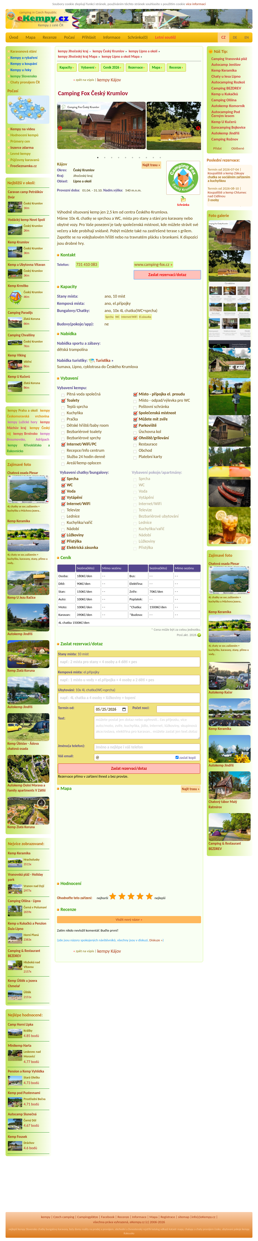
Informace (111, 37)
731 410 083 (86, 264)
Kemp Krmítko (18, 286)
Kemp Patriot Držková (229, 185)
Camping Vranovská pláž (229, 59)
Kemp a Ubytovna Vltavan (26, 265)
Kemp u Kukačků (224, 94)
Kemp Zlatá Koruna (21, 670)
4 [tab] (118, 158)
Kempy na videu (22, 129)
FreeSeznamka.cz (23, 166)
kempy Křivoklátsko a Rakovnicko (28, 448)
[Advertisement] (28, 1184)
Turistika (103, 360)
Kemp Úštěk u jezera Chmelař (22, 983)
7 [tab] (139, 158)
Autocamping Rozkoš (228, 82)
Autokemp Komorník (228, 105)
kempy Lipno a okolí (143, 51)
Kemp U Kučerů (19, 377)
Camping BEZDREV (226, 88)
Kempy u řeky (20, 70)
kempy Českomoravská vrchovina (28, 413)
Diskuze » (156, 940)
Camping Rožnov (224, 139)
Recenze (50, 37)
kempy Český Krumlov (108, 51)
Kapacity (66, 67)
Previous (60, 128)
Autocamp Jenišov (226, 64)
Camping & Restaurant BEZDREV (24, 953)
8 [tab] (146, 158)
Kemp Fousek (17, 1137)
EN (247, 37)
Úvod (13, 37)
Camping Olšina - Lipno (24, 901)
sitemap (183, 1217)
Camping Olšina (223, 100)
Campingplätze (87, 1217)
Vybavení (87, 67)
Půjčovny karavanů (24, 160)
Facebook (107, 1217)
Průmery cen (20, 141)
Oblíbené (237, 148)
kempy (45, 1217)
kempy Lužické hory (22, 422)
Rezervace (135, 67)
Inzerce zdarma (22, 147)
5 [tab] (125, 158)
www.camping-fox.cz (151, 264)
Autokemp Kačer (221, 692)
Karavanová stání (23, 51)
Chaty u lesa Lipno (226, 76)
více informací (196, 4)
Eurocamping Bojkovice (228, 127)
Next (198, 128)
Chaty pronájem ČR (25, 82)
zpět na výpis (85, 80)
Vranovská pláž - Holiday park (25, 877)
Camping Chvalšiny (21, 335)
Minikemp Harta (19, 1046)
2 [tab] (104, 158)
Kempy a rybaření (24, 57)
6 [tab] (132, 158)
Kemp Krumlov (18, 242)
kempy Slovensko (23, 76)
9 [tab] (153, 158)
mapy (180, 1229)
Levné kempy (20, 153)
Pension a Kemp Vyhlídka (26, 1071)
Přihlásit (89, 37)
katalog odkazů (159, 1229)
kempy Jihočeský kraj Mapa (77, 56)
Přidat (217, 148)
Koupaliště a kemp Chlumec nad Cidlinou (227, 169)
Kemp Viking (17, 355)
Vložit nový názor (129, 920)
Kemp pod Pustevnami (24, 1093)
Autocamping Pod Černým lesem (225, 113)
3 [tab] (111, 158)
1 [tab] (97, 158)
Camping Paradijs (20, 313)
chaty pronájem (205, 1229)
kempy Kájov (109, 80)
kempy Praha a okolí (23, 410)
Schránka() (138, 37)
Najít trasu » (151, 165)
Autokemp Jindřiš (19, 634)
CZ (223, 37)
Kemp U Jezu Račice (21, 597)
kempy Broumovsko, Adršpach (28, 437)
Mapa (30, 37)
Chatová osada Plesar (22, 473)
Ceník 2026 (111, 67)
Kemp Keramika (18, 521)
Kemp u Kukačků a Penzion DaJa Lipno (27, 926)
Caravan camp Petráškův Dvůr (25, 194)
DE (235, 37)
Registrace (167, 1217)
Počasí (69, 37)
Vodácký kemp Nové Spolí (26, 220)
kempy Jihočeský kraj (73, 51)
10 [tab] (160, 158)
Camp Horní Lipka (20, 1024)
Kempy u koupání (23, 63)
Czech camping (63, 1217)
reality (85, 1229)
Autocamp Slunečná (22, 1114)
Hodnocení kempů (24, 135)
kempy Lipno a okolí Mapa (120, 56)
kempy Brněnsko (25, 434)
